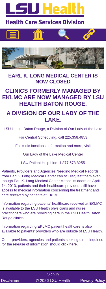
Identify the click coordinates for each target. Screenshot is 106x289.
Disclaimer (10, 280)
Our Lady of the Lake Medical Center (53, 154)
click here (69, 244)
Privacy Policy (92, 280)
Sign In (53, 274)
